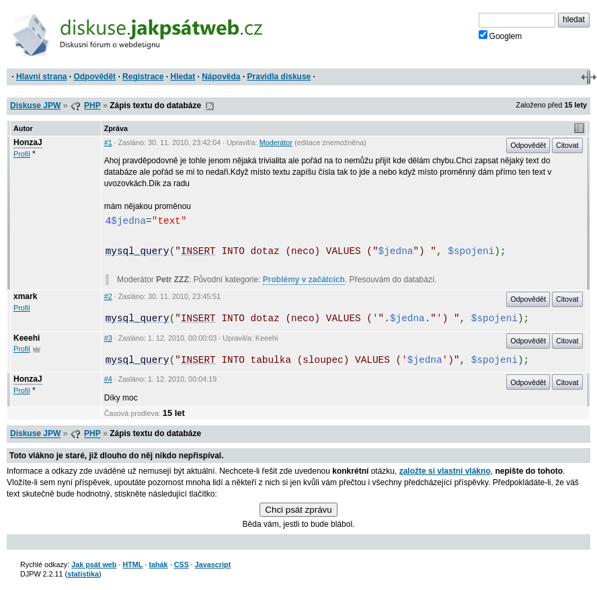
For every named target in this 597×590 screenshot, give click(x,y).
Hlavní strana (41, 76)
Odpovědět (94, 76)
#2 (108, 296)
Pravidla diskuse (279, 76)
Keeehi (26, 338)
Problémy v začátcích (304, 279)
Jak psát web (93, 564)
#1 (108, 142)
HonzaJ (27, 142)
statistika (83, 574)
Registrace (142, 76)
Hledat (182, 76)
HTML (132, 564)
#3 (108, 338)
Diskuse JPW (35, 105)
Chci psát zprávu (298, 510)
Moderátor (276, 142)
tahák (158, 564)
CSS (181, 564)
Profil (21, 154)
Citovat (567, 145)
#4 (108, 379)
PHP (92, 105)
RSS (210, 106)
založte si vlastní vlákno (445, 471)
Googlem (500, 35)
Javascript (213, 564)
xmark (25, 296)
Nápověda (221, 76)
